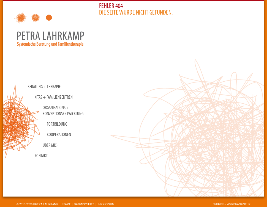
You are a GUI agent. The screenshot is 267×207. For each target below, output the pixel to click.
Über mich (51, 145)
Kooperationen (59, 135)
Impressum (106, 204)
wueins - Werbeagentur (232, 204)
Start (66, 204)
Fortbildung (57, 124)
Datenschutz (84, 204)
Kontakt (41, 156)
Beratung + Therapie (44, 87)
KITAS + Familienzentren (53, 97)
